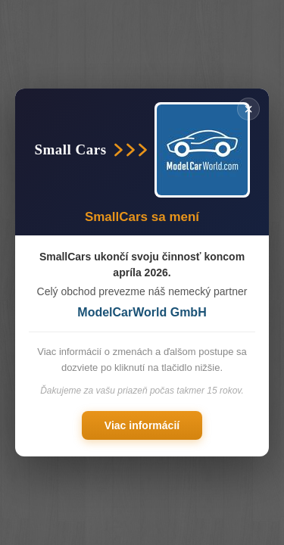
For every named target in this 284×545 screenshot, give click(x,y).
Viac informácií (142, 425)
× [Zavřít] (248, 109)
